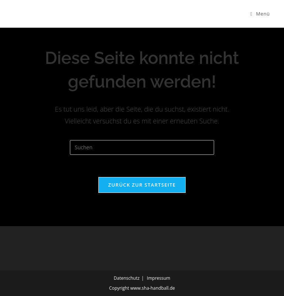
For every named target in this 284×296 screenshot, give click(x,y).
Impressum (158, 278)
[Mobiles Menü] (260, 13)
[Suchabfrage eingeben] (142, 147)
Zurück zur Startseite (142, 184)
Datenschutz (127, 278)
